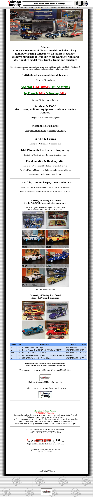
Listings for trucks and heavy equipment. (45, 117)
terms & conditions (50, 471)
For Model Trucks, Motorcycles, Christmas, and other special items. (45, 170)
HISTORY (15, 7)
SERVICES (47, 7)
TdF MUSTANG (39, 7)
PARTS (53, 7)
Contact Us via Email (45, 451)
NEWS (25, 7)
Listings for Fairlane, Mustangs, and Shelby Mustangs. (45, 131)
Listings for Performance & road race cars (45, 144)
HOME (79, 7)
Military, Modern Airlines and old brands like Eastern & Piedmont (45, 187)
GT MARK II (31, 7)
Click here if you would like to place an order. (45, 382)
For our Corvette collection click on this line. (45, 174)
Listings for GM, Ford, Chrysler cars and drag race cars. (45, 155)
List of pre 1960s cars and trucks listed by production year (45, 166)
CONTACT (73, 7)
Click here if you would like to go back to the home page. (45, 388)
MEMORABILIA (60, 7)
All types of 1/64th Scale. (45, 80)
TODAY (21, 7)
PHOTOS (67, 7)
